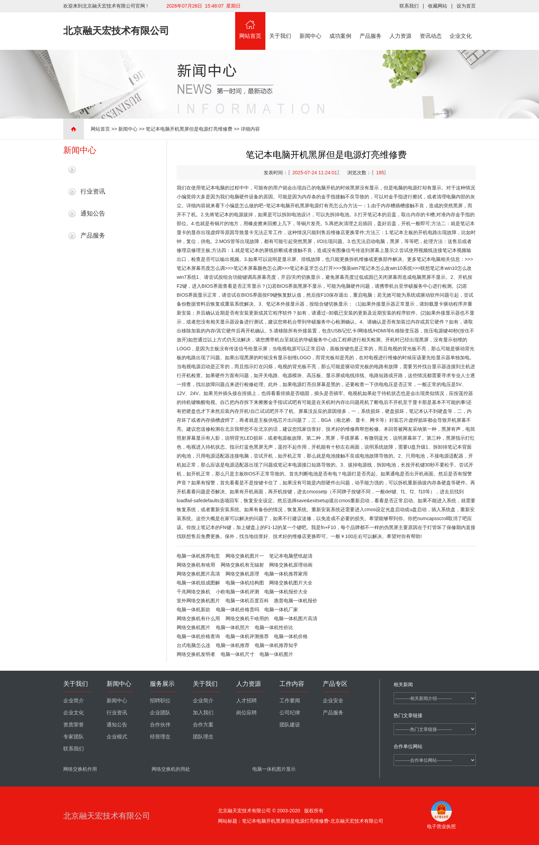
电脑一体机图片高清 (295, 618)
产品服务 (370, 25)
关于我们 (280, 25)
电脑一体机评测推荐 (247, 636)
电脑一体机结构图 (245, 582)
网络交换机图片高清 (198, 574)
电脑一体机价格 (291, 636)
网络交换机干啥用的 (247, 618)
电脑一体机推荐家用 (286, 574)
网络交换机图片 (193, 627)
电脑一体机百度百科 (247, 600)
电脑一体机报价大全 (286, 591)
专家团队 (73, 736)
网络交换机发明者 (196, 654)
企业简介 (73, 700)
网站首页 (250, 25)
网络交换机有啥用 (196, 565)
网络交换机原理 (242, 574)
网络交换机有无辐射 (242, 565)
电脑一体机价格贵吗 (237, 609)
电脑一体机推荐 (233, 645)
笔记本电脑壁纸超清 (290, 556)
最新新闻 (92, 169)
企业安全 (333, 700)
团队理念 (203, 736)
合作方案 (203, 724)
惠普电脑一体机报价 (295, 600)
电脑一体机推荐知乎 (276, 645)
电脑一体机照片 (233, 627)
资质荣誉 (73, 724)
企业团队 (160, 712)
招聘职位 (160, 700)
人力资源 (401, 25)
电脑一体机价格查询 (198, 636)
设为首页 (466, 6)
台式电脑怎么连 (193, 645)
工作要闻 (289, 700)
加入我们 (203, 712)
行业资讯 (92, 191)
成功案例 (341, 25)
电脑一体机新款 (193, 609)
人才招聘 (246, 700)
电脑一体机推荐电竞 (198, 556)
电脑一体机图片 (276, 654)
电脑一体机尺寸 (237, 654)
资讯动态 (431, 25)
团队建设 (289, 724)
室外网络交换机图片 (198, 600)
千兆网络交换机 (193, 591)
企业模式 (117, 736)
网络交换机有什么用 (198, 618)
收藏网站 (437, 6)
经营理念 (160, 736)
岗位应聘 (246, 712)
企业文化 (461, 25)
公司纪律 (289, 712)
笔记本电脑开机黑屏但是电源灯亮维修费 (189, 129)
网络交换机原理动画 (290, 565)
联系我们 (409, 6)
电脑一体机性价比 (274, 627)
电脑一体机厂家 (281, 609)
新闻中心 (310, 25)
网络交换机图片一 (245, 556)
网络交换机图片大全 (290, 582)
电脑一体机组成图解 (198, 582)
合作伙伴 (160, 724)
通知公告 (92, 213)
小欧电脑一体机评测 (237, 591)
